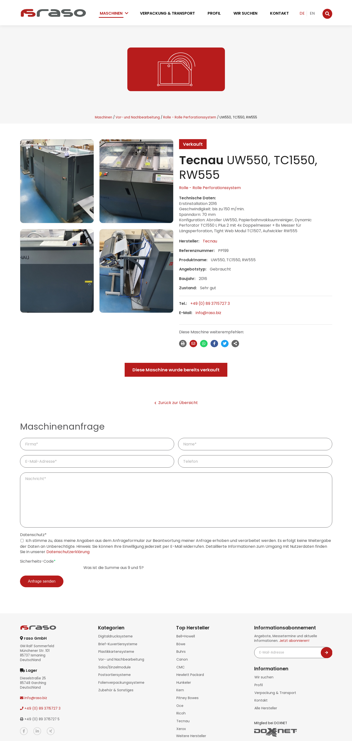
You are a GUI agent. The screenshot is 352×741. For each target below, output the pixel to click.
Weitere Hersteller (191, 729)
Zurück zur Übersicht (176, 402)
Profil (214, 13)
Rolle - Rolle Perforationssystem (189, 117)
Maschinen (111, 13)
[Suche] (327, 14)
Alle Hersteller (265, 705)
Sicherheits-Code (38, 561)
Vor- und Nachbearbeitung (138, 117)
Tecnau (210, 241)
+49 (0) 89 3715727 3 (210, 303)
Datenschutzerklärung (68, 552)
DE (302, 13)
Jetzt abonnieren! (294, 640)
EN (312, 13)
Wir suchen (245, 13)
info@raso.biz (208, 313)
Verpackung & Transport (167, 13)
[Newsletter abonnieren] (326, 652)
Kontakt (279, 13)
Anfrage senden (42, 581)
